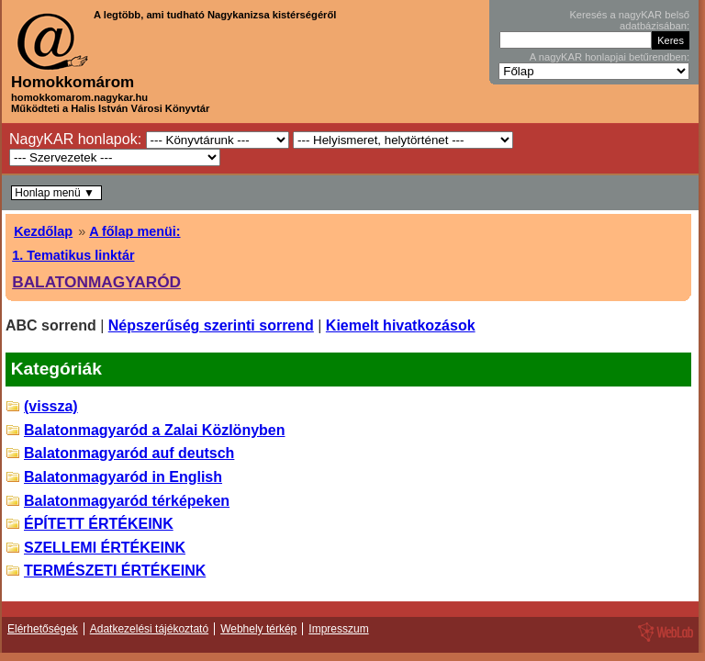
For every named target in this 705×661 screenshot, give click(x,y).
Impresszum (338, 628)
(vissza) (51, 406)
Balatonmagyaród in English (123, 477)
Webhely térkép (258, 628)
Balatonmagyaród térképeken (126, 501)
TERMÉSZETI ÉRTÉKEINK (115, 570)
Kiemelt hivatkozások (401, 325)
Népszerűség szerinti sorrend (211, 325)
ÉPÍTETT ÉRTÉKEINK (98, 524)
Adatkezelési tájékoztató (149, 628)
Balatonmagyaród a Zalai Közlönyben (154, 430)
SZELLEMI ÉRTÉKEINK (104, 547)
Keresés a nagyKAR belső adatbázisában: (629, 20)
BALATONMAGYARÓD (96, 282)
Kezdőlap (43, 231)
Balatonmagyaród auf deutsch (129, 453)
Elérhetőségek (42, 628)
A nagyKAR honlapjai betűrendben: (609, 56)
